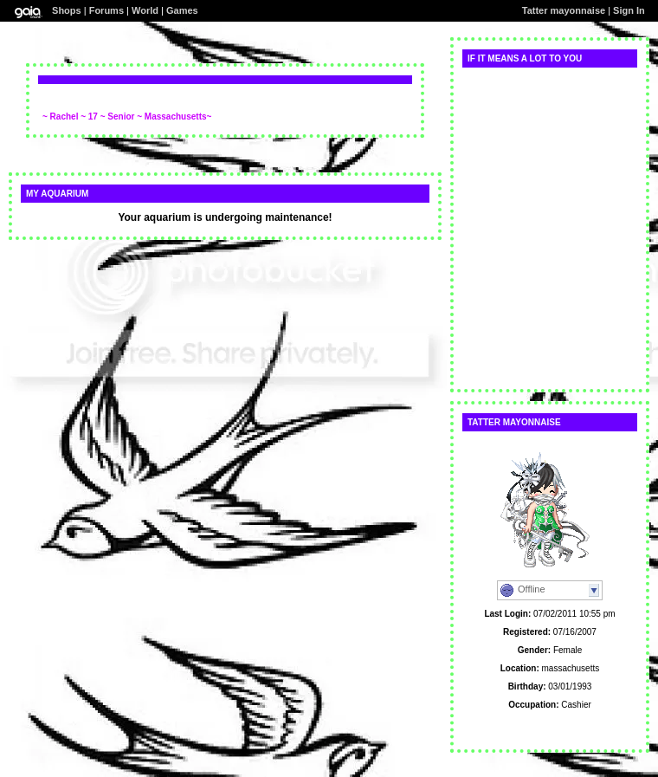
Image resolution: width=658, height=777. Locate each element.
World (145, 10)
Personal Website (549, 723)
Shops (66, 10)
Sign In (629, 10)
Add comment (71, 107)
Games (182, 10)
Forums (106, 10)
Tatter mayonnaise (563, 10)
